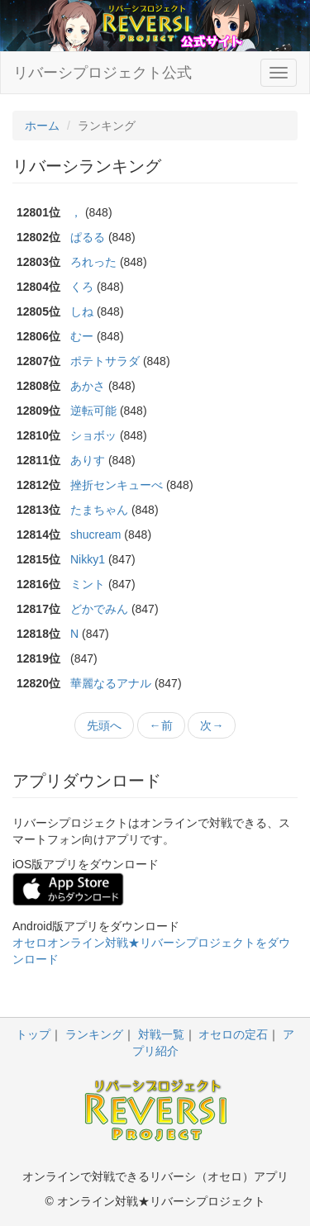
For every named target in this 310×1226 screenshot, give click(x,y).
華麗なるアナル (110, 683)
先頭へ (104, 725)
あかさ (87, 385)
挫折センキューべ (116, 485)
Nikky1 (87, 559)
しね (81, 311)
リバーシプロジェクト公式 (102, 72)
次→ (211, 725)
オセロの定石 (233, 1034)
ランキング (94, 1034)
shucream (95, 534)
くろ (81, 286)
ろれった (93, 261)
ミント (87, 584)
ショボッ (93, 435)
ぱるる (87, 237)
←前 (161, 725)
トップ (33, 1034)
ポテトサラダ (105, 361)
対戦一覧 (161, 1034)
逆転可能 (93, 410)
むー (81, 336)
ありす (87, 460)
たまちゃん (99, 509)
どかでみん (99, 608)
